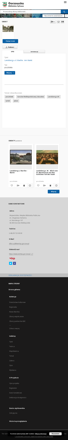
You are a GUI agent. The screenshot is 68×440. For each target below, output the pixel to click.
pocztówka (8, 67)
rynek (8, 101)
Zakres (11, 361)
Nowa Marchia (14, 312)
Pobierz (9, 47)
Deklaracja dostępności (17, 397)
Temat (11, 356)
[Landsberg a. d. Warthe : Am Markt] (8, 28)
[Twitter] (10, 263)
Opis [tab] (12, 51)
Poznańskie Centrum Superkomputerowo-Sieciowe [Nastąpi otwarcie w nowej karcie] (34, 436)
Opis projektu (14, 383)
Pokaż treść (10, 41)
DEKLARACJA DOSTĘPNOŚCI (20, 275)
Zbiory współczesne (16, 316)
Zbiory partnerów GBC (17, 321)
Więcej (53, 192)
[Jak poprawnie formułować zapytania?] (66, 15)
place (16, 101)
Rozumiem (55, 434)
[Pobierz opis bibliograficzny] (18, 185)
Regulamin (13, 388)
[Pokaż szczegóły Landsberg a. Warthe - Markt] (30, 185)
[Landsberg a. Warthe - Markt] (21, 157)
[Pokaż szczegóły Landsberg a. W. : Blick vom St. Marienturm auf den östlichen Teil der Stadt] (56, 185)
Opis (11, 365)
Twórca (12, 346)
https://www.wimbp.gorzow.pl (21, 254)
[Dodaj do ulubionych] (58, 21)
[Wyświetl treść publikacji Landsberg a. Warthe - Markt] (24, 185)
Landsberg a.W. (53, 97)
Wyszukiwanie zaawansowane (53, 16)
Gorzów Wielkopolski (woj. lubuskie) (30, 97)
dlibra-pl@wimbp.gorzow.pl (19, 244)
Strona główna (14, 290)
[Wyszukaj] (64, 12)
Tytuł (11, 342)
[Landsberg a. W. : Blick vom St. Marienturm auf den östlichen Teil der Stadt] (47, 157)
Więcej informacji (40, 434)
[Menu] (65, 2)
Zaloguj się (13, 413)
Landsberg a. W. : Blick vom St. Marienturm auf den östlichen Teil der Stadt (47, 172)
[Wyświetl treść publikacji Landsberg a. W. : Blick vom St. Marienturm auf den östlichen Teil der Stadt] (50, 185)
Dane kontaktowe (15, 393)
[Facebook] (14, 263)
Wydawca (12, 370)
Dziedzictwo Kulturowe (17, 302)
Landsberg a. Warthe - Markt (18, 172)
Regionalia (13, 307)
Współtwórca (14, 351)
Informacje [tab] (34, 51)
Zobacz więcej (14, 328)
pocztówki (9, 97)
